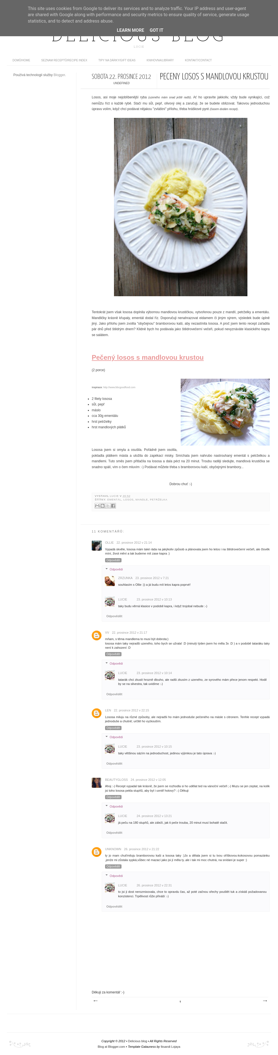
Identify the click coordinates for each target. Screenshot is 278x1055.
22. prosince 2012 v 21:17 (129, 632)
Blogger (59, 75)
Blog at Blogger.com (111, 1046)
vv (107, 632)
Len (108, 710)
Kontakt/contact (198, 60)
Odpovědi (116, 569)
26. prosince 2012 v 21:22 (141, 849)
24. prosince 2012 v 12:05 (148, 779)
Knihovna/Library (160, 60)
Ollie (109, 542)
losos (128, 499)
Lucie (115, 496)
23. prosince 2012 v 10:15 (154, 746)
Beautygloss (116, 779)
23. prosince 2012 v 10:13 (154, 599)
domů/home (21, 60)
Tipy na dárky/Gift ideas (117, 60)
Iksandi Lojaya (170, 1046)
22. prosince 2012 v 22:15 (131, 710)
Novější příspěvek (95, 1001)
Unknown (113, 849)
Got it (156, 30)
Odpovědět (113, 560)
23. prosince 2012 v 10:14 (154, 673)
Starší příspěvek (264, 1001)
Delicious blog (139, 37)
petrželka (158, 499)
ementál (114, 499)
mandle (142, 499)
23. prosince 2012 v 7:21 (152, 578)
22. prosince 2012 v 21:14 (134, 542)
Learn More (130, 30)
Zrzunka (125, 578)
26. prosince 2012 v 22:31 (154, 885)
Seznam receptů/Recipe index (64, 60)
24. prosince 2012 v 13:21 (154, 816)
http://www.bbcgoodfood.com (119, 387)
